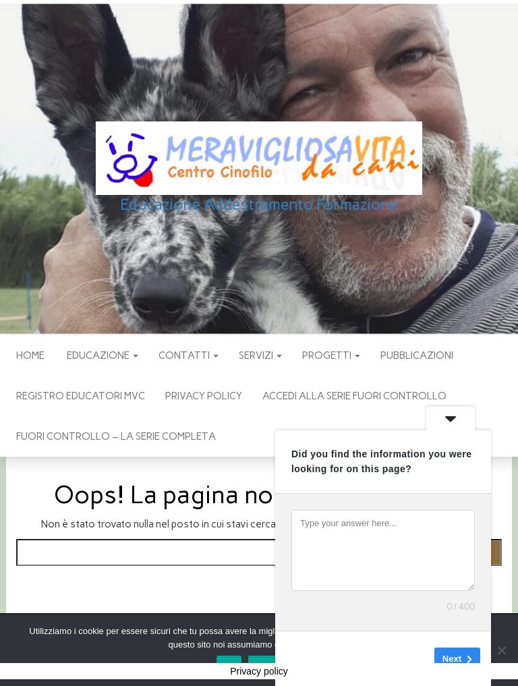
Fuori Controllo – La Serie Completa (116, 436)
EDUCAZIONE (101, 355)
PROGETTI (331, 355)
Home (30, 355)
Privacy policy (203, 396)
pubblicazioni (416, 355)
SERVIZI (260, 355)
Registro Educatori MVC (80, 396)
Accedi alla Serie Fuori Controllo (354, 396)
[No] (501, 650)
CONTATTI (189, 355)
